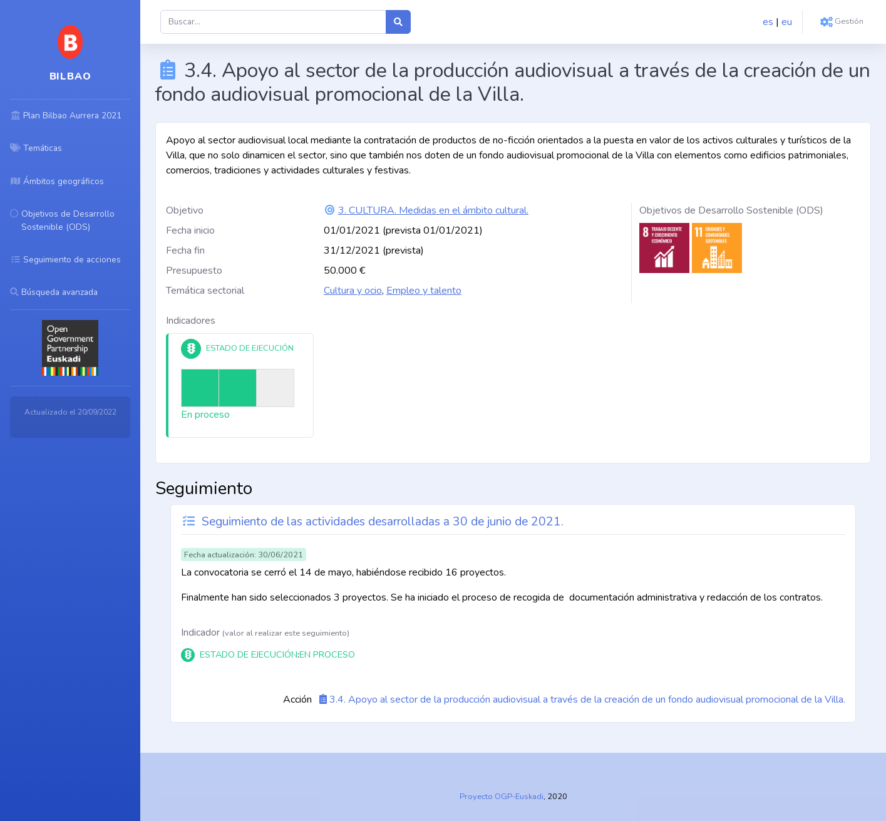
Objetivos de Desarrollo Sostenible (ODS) (731, 210)
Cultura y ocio (353, 290)
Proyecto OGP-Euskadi (501, 796)
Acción (297, 699)
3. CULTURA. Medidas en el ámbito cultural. (433, 210)
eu (786, 22)
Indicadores (190, 321)
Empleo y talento (423, 290)
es (768, 22)
